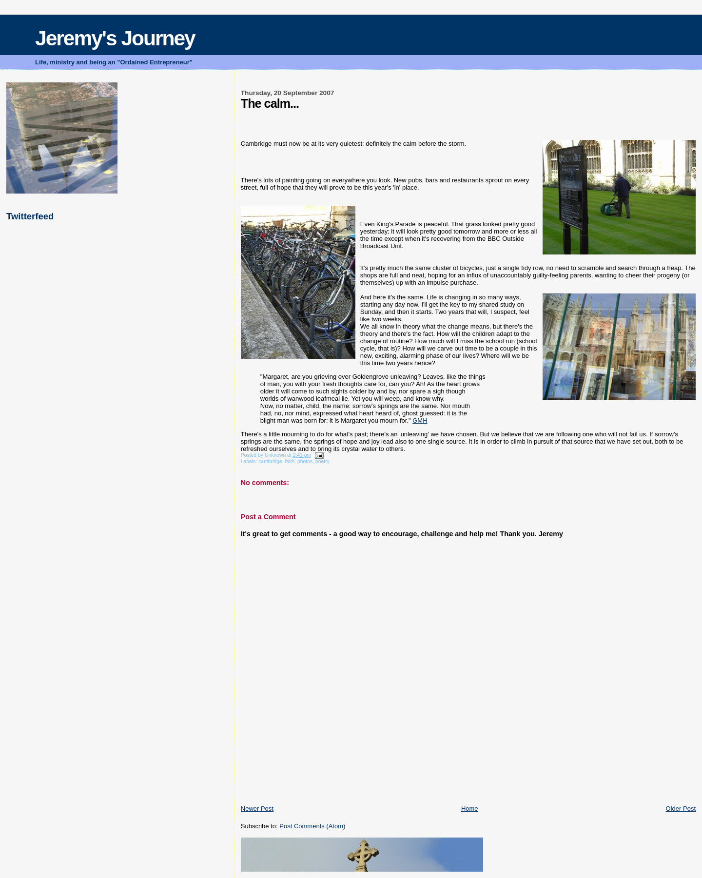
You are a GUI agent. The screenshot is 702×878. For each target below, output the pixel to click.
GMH (419, 420)
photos (304, 461)
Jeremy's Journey (115, 38)
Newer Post (257, 808)
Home (469, 808)
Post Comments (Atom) (312, 826)
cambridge (270, 461)
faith (289, 461)
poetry (322, 461)
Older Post (681, 808)
